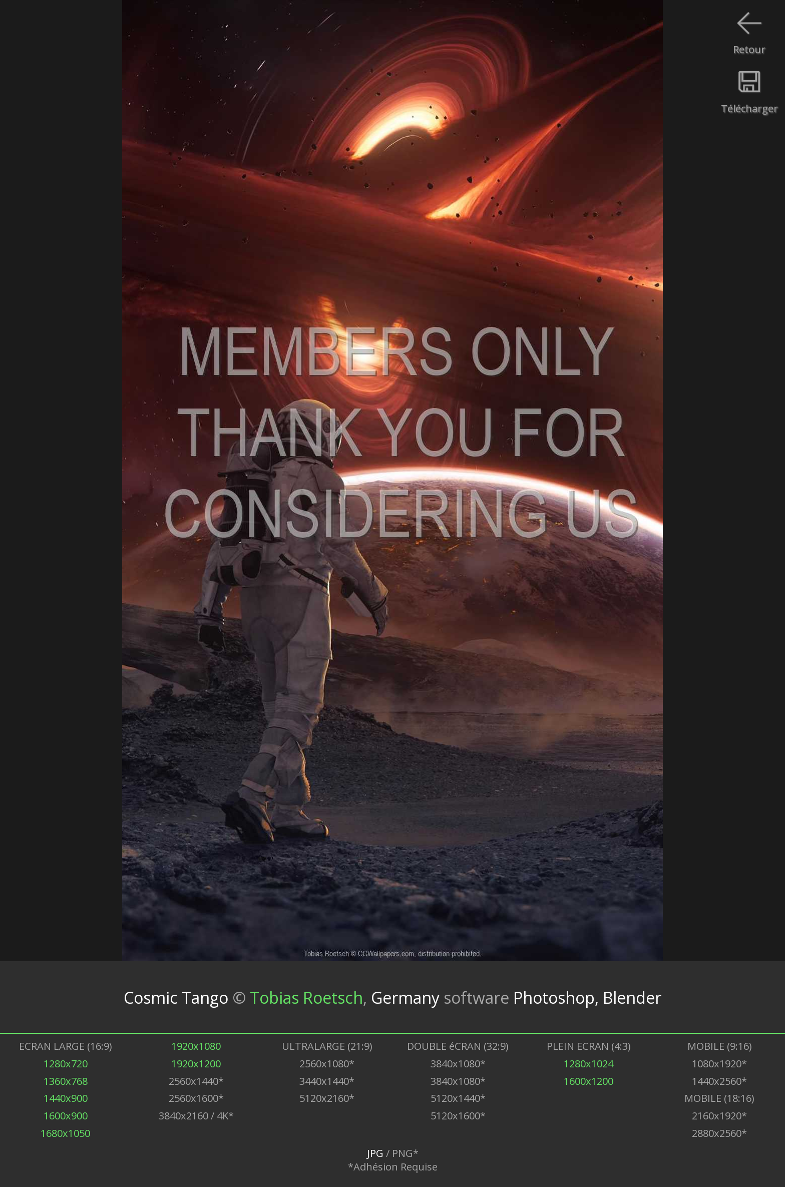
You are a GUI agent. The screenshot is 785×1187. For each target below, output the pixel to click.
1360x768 (66, 1081)
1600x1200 (588, 1081)
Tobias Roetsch (306, 997)
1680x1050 (65, 1133)
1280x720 (66, 1063)
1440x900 (66, 1098)
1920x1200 (196, 1063)
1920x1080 (196, 1046)
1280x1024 (588, 1063)
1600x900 (66, 1115)
